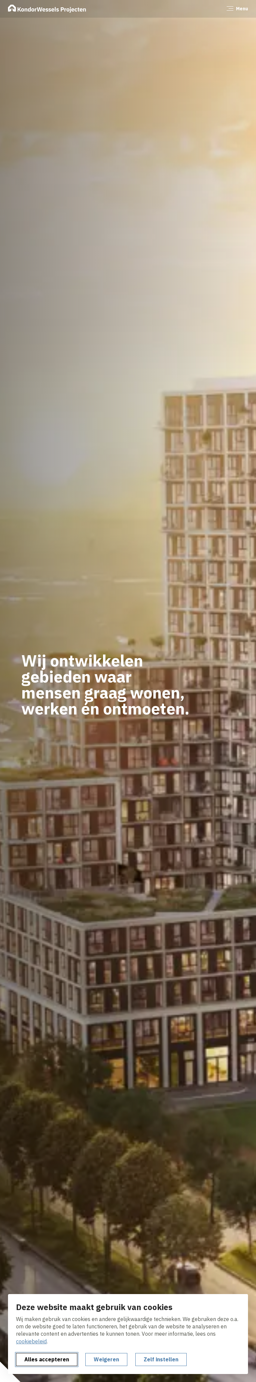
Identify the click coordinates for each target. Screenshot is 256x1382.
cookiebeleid (31, 1341)
